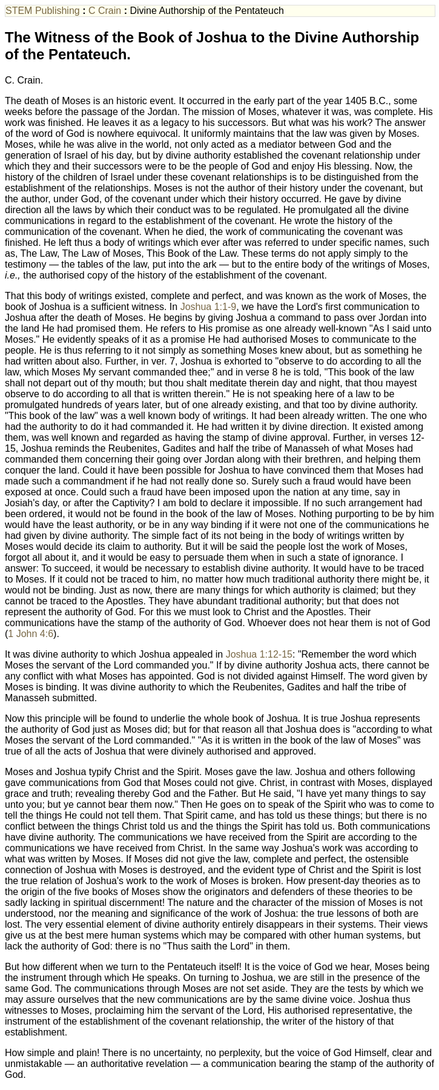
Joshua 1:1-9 (208, 307)
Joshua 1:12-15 (259, 654)
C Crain (104, 10)
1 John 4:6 (30, 634)
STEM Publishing (42, 10)
